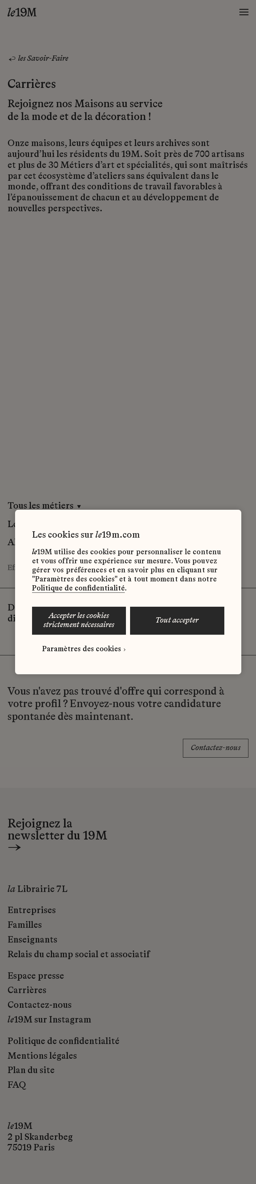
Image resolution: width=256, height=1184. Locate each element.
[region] (128, 592)
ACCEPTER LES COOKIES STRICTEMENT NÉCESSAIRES (78, 620)
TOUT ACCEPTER (177, 620)
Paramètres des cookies (81, 649)
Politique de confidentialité (78, 588)
